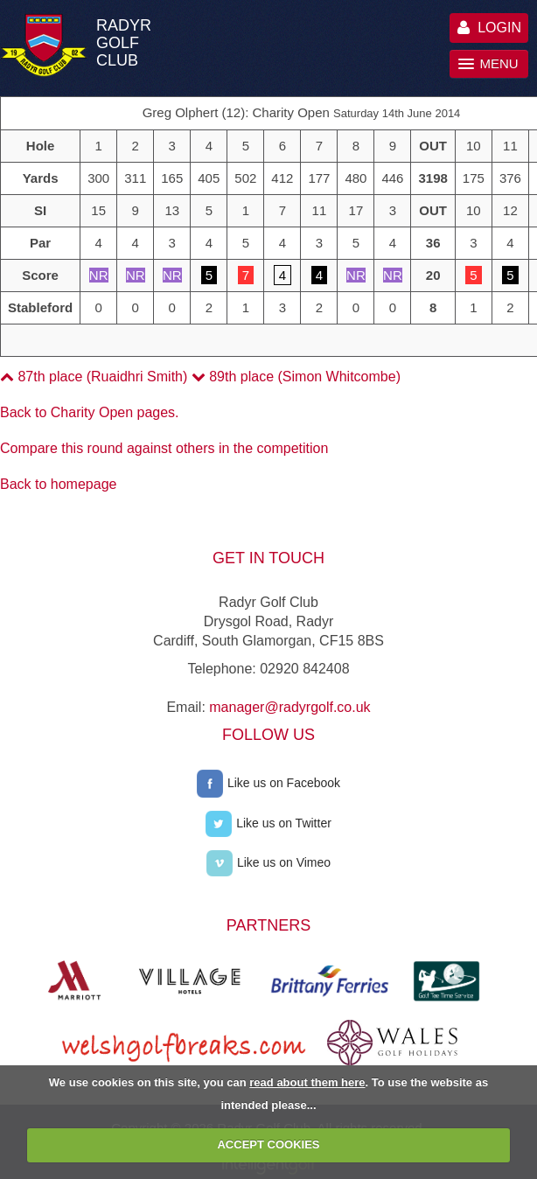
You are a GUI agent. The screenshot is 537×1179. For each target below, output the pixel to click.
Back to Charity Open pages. (89, 412)
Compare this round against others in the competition (164, 448)
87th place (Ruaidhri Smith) (93, 376)
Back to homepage (58, 484)
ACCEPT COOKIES (268, 1144)
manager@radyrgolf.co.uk (289, 707)
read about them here (307, 1082)
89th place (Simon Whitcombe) (296, 376)
